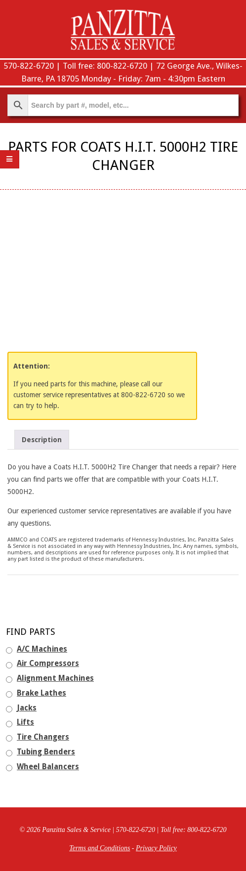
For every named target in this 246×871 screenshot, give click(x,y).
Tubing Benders (46, 751)
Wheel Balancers (48, 766)
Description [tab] (42, 440)
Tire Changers (43, 737)
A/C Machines (42, 649)
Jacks (27, 708)
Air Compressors (48, 663)
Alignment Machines (55, 678)
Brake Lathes (41, 693)
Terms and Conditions (99, 848)
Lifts (25, 722)
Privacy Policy (156, 848)
